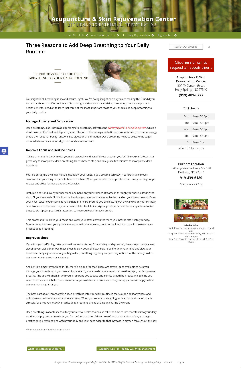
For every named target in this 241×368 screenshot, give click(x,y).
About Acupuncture (103, 35)
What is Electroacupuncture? (46, 349)
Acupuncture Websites (65, 362)
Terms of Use (141, 362)
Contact (168, 35)
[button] (4, 151)
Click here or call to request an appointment (191, 65)
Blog (159, 35)
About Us (78, 35)
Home (67, 35)
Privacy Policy (154, 362)
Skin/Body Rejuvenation (136, 35)
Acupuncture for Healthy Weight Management (126, 349)
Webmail (168, 362)
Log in (181, 362)
